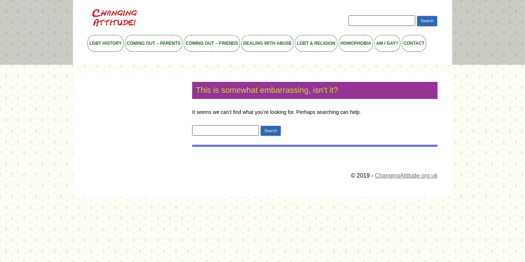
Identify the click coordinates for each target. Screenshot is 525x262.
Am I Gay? (387, 43)
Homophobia (356, 43)
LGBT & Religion (316, 43)
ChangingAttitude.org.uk (406, 175)
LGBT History (105, 43)
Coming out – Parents (154, 43)
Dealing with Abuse (267, 43)
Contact (414, 43)
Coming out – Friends (212, 43)
